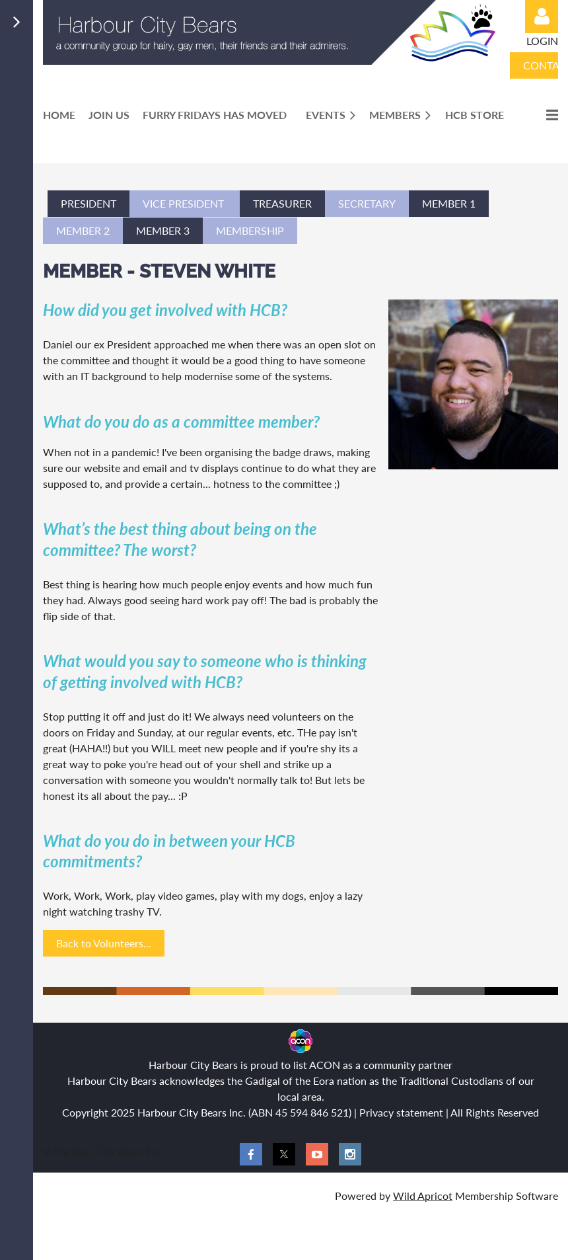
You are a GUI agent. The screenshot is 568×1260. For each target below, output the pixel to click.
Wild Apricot (422, 1195)
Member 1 (449, 203)
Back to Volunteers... (103, 943)
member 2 (83, 230)
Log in (541, 16)
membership (250, 230)
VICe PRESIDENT (185, 203)
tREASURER (282, 203)
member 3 (163, 230)
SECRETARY (367, 203)
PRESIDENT (88, 203)
